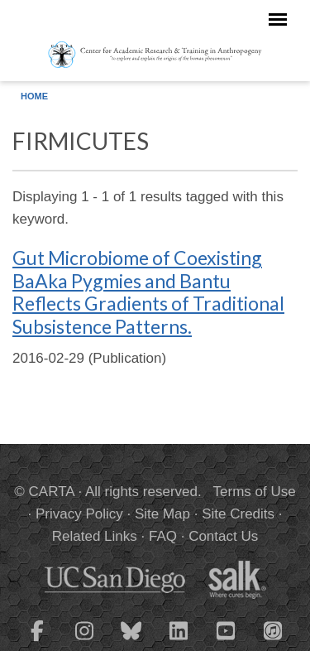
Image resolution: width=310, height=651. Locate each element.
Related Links (94, 536)
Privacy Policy (79, 514)
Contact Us (223, 536)
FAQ (163, 536)
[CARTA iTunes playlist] (272, 629)
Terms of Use (254, 491)
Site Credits (238, 514)
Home (34, 96)
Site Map (162, 514)
